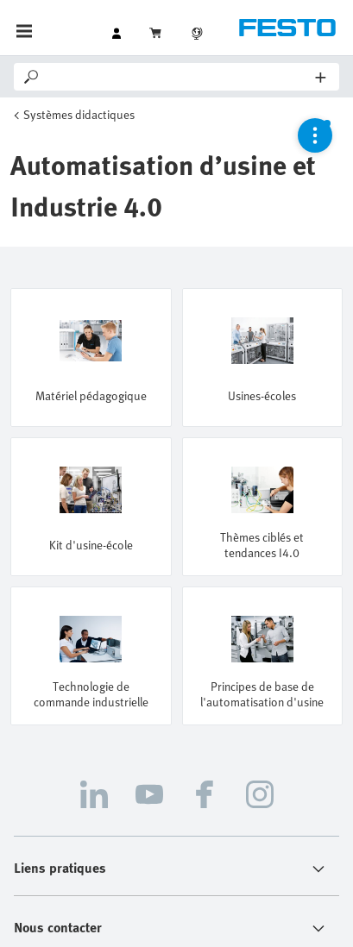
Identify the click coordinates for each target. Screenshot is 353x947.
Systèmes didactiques (79, 114)
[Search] (178, 77)
